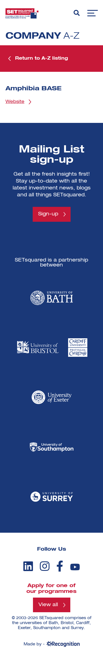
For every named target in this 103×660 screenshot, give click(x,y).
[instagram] (44, 566)
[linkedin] (28, 566)
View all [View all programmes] (48, 604)
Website (14, 102)
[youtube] (75, 567)
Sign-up (48, 214)
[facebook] (59, 566)
